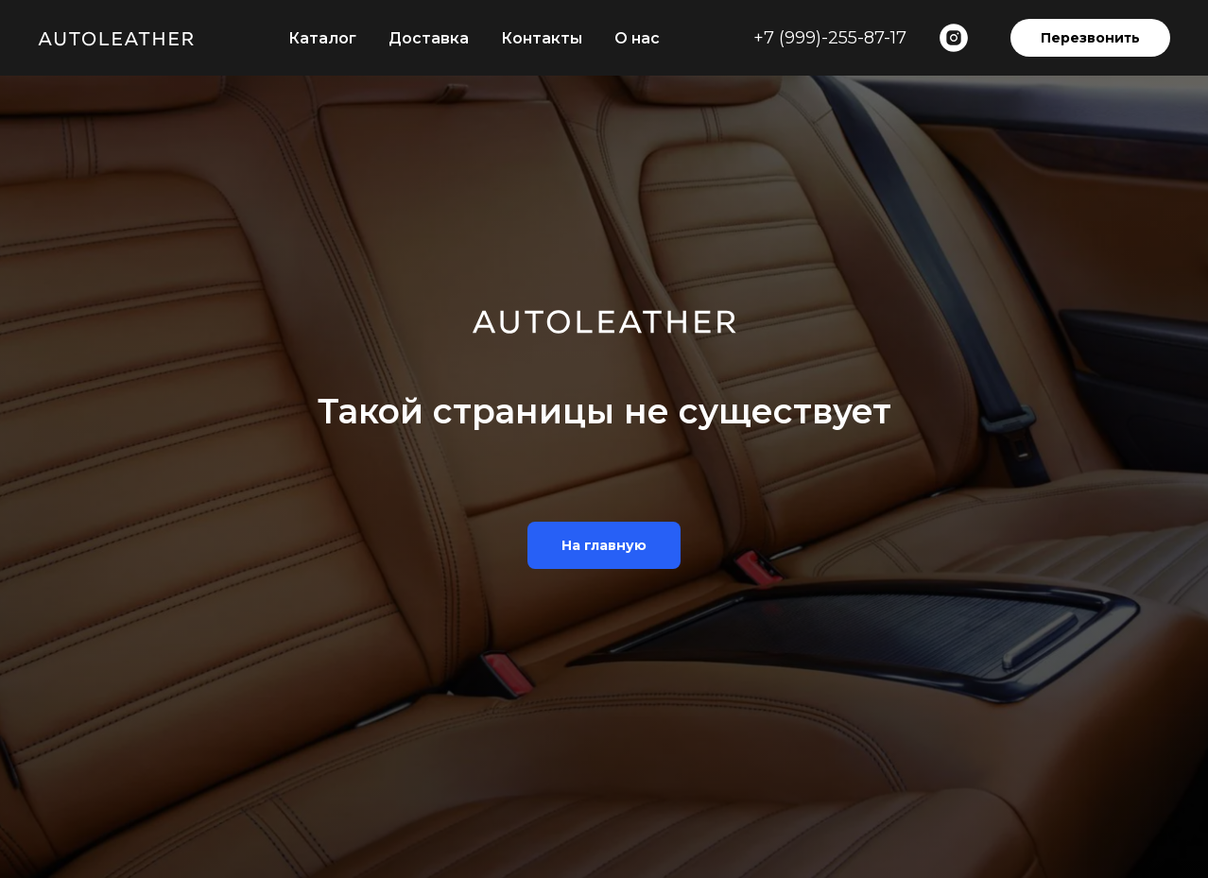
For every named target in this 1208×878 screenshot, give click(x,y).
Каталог (322, 38)
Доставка (428, 38)
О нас (637, 38)
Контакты (541, 38)
